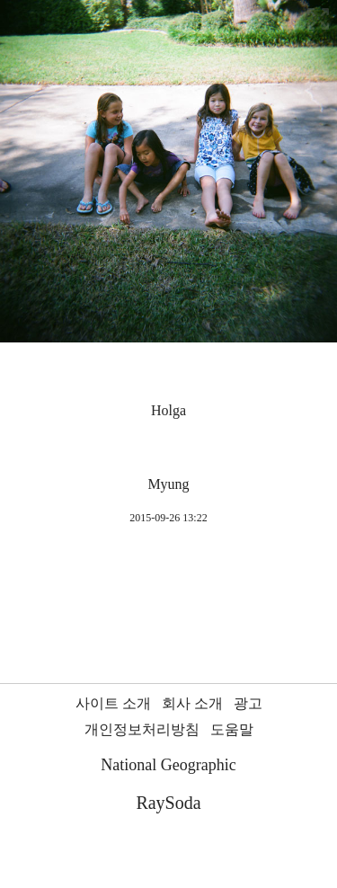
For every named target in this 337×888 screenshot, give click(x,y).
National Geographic (168, 765)
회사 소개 (192, 703)
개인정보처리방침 (142, 729)
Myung (168, 484)
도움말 (231, 729)
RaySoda (168, 803)
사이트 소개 (113, 703)
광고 (248, 703)
